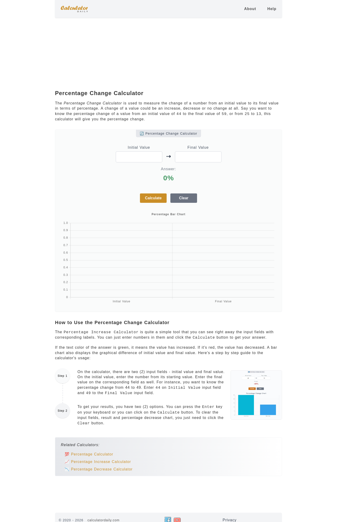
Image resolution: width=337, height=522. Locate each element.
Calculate (153, 198)
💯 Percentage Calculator (89, 454)
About (250, 9)
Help (271, 9)
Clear (183, 198)
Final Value (198, 147)
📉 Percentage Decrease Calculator (99, 469)
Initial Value (139, 147)
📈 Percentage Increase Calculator (98, 462)
